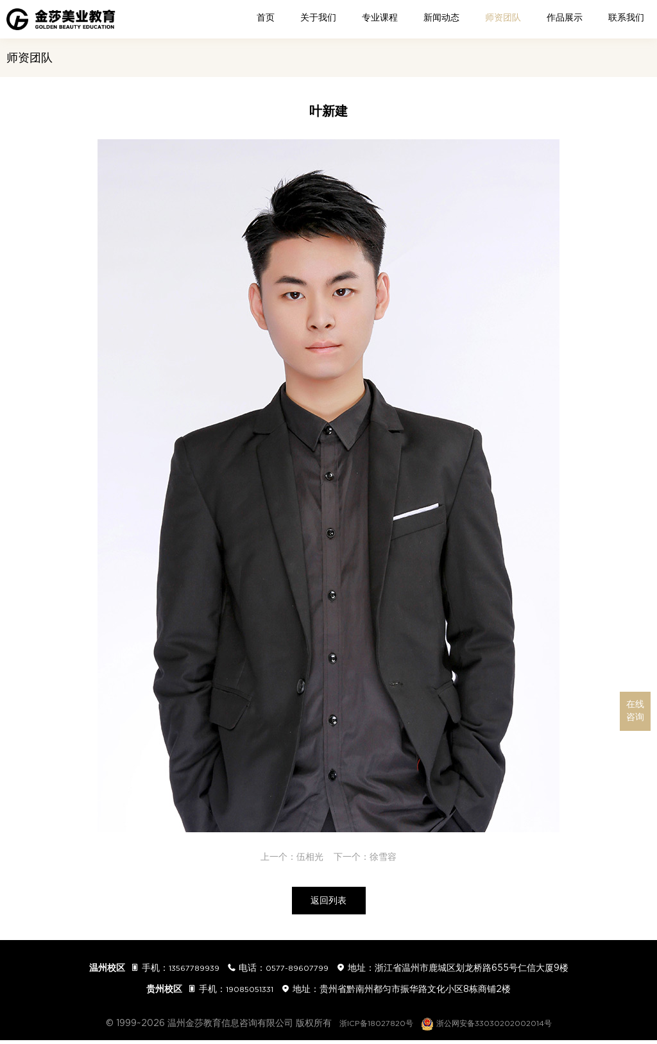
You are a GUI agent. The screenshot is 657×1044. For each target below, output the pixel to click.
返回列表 (328, 903)
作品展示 (565, 17)
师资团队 (503, 17)
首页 (266, 17)
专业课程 (380, 17)
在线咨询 (635, 711)
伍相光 (309, 856)
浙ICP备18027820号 (367, 1027)
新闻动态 (441, 17)
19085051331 (250, 993)
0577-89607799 (301, 971)
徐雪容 (383, 856)
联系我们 (626, 17)
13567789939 (188, 971)
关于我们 (318, 17)
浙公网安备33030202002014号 (493, 1027)
